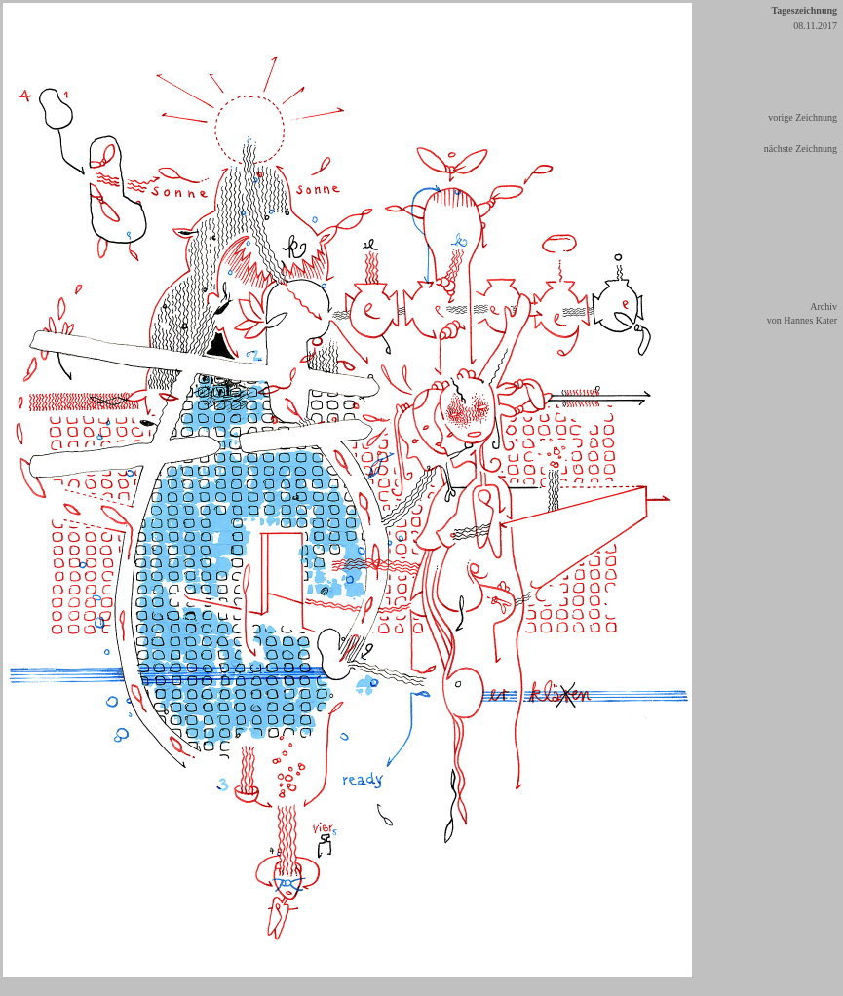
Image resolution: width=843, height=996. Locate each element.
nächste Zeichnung (800, 148)
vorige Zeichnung (802, 117)
